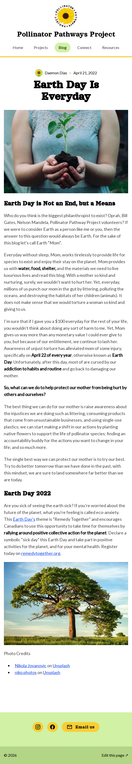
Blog (63, 47)
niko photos (26, 672)
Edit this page (115, 755)
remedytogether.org (40, 553)
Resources (110, 47)
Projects (41, 47)
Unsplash (61, 665)
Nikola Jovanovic (30, 665)
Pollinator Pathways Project (66, 34)
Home (18, 47)
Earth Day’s (24, 519)
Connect (84, 47)
